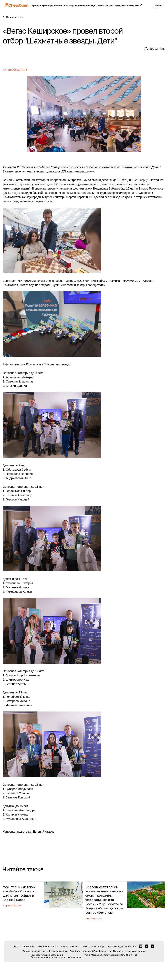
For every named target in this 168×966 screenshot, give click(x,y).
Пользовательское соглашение (47, 955)
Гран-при (36, 5)
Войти (158, 5)
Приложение (133, 5)
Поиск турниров (106, 5)
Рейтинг (74, 946)
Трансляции (47, 5)
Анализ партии (70, 5)
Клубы (94, 5)
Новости (58, 5)
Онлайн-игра (84, 5)
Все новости (13, 17)
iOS (125, 946)
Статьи (64, 946)
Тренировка (120, 5)
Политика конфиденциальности (129, 951)
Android (133, 946)
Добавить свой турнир (92, 946)
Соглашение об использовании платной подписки (56, 957)
